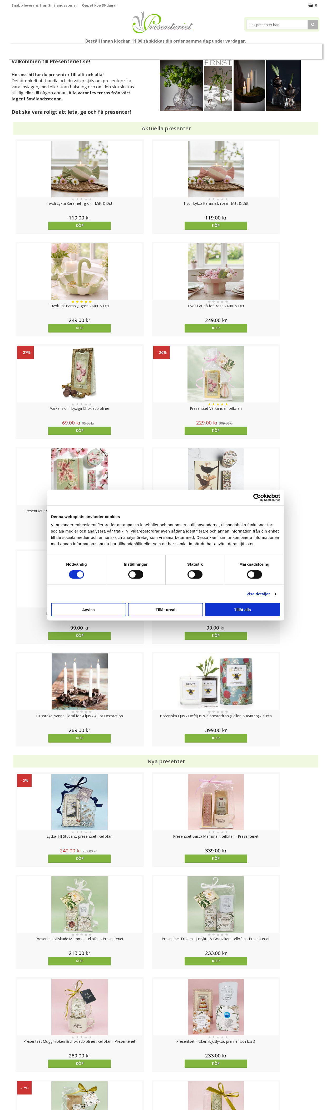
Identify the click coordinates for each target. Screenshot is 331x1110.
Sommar (113, 49)
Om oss (18, 1076)
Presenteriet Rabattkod (32, 1084)
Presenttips (174, 49)
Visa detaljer (258, 593)
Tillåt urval (165, 609)
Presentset (141, 49)
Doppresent (22, 1100)
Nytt (26, 49)
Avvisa (88, 609)
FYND (304, 49)
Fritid (240, 49)
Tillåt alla (242, 609)
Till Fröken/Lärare (83, 49)
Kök (220, 49)
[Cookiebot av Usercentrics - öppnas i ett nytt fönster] (257, 497)
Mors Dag (51, 49)
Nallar (17, 1092)
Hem (200, 49)
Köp (50, 225)
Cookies (18, 1053)
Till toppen (165, 1035)
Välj (204, 773)
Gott (261, 49)
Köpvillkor (20, 1068)
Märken (284, 49)
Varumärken (22, 1060)
